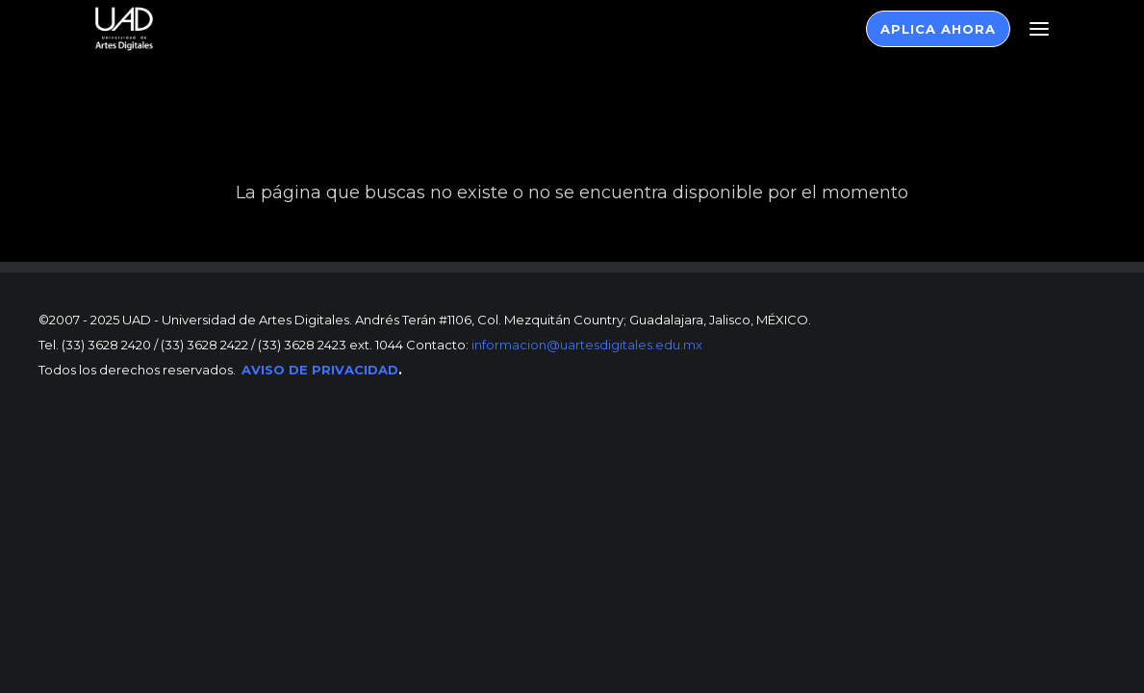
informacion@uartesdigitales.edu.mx (585, 344)
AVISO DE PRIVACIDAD (320, 369)
